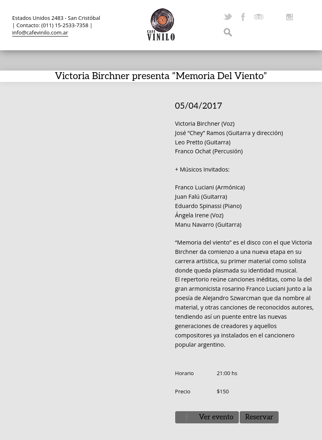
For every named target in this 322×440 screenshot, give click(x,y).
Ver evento (216, 417)
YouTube (274, 17)
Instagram (289, 17)
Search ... (228, 32)
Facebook (243, 17)
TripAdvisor (258, 17)
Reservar (259, 417)
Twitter (228, 17)
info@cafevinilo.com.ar (40, 32)
